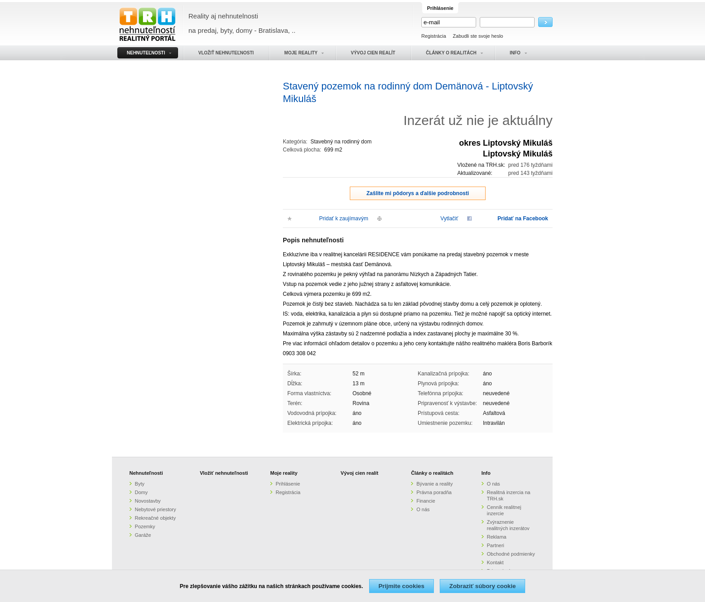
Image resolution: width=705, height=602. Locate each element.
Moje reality (284, 473)
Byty (139, 483)
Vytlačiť (449, 218)
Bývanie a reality (434, 483)
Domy (141, 492)
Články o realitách (432, 473)
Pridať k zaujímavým (343, 218)
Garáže (143, 535)
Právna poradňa (433, 492)
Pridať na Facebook (523, 218)
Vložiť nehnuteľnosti (224, 473)
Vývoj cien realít (360, 473)
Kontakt (495, 562)
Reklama (496, 537)
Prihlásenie (288, 483)
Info (486, 473)
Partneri (495, 545)
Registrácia (433, 36)
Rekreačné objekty (155, 518)
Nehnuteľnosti (146, 473)
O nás (422, 509)
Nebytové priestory (155, 509)
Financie (425, 501)
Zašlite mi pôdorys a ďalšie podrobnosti (417, 193)
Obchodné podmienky (511, 554)
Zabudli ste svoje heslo (478, 36)
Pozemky (145, 526)
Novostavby (148, 501)
